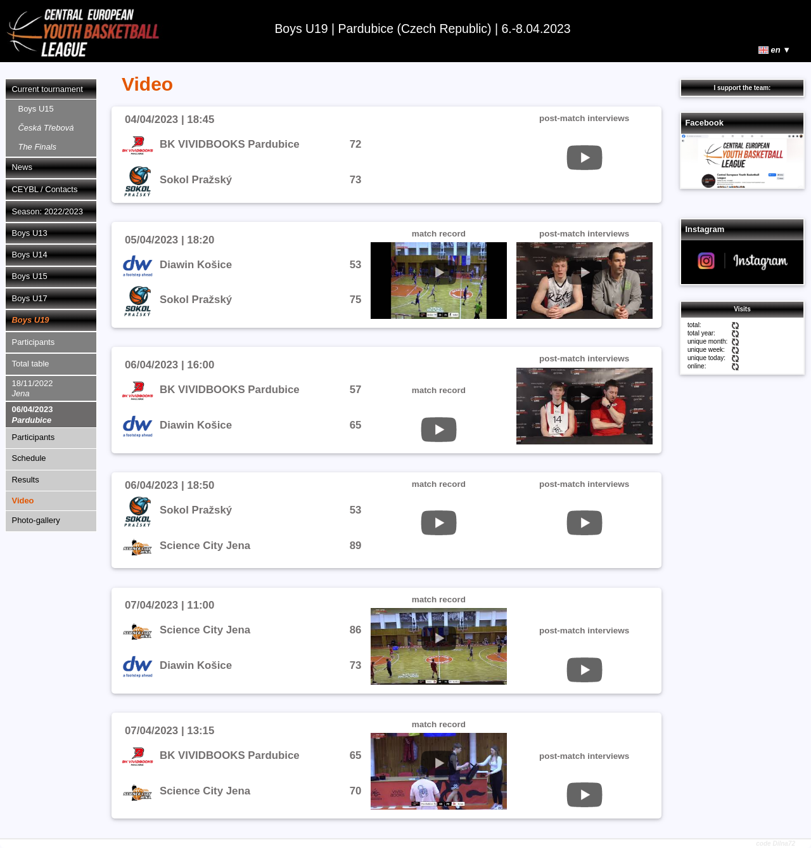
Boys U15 (46, 128)
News (22, 167)
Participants (33, 342)
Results (25, 479)
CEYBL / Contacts (45, 189)
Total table (30, 363)
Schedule (29, 458)
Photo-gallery (36, 520)
